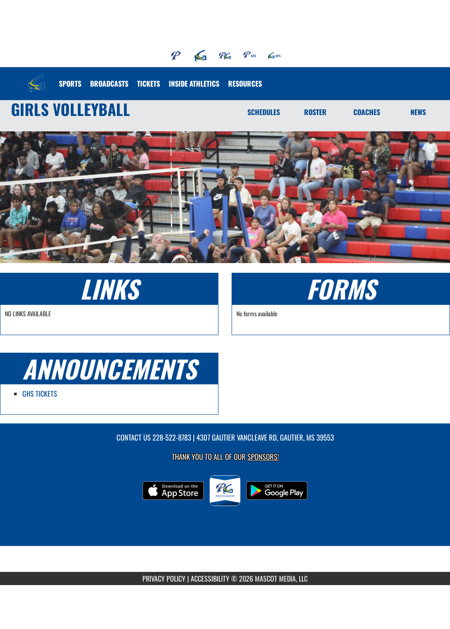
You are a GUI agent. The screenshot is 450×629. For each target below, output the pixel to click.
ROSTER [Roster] (315, 112)
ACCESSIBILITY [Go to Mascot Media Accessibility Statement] (210, 578)
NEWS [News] (418, 112)
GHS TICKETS (39, 393)
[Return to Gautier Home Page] (36, 78)
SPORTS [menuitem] (70, 83)
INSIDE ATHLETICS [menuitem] (194, 83)
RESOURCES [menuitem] (245, 83)
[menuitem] (176, 56)
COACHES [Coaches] (366, 112)
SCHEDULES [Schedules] (263, 112)
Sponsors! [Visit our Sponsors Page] (263, 456)
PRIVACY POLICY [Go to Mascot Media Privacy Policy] (163, 578)
